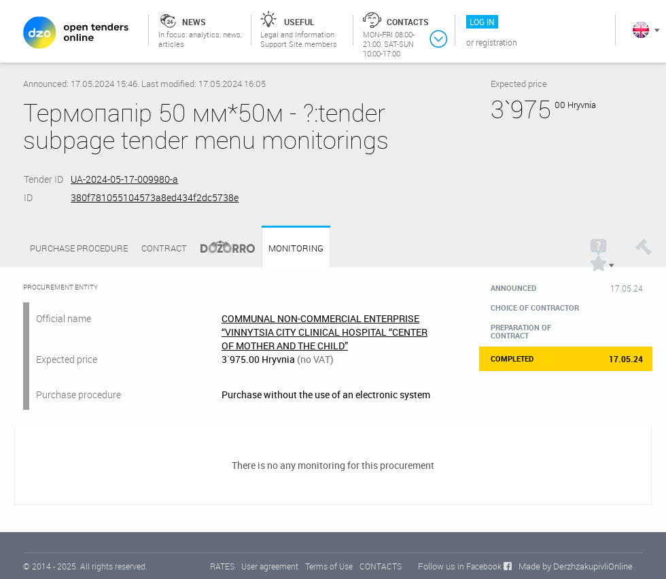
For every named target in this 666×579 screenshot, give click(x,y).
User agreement (269, 566)
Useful (299, 22)
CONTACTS (381, 566)
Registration (496, 42)
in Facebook (479, 566)
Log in (482, 21)
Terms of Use (329, 566)
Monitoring (295, 248)
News (194, 22)
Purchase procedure (79, 248)
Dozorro (221, 248)
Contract (164, 248)
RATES (222, 566)
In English (641, 30)
